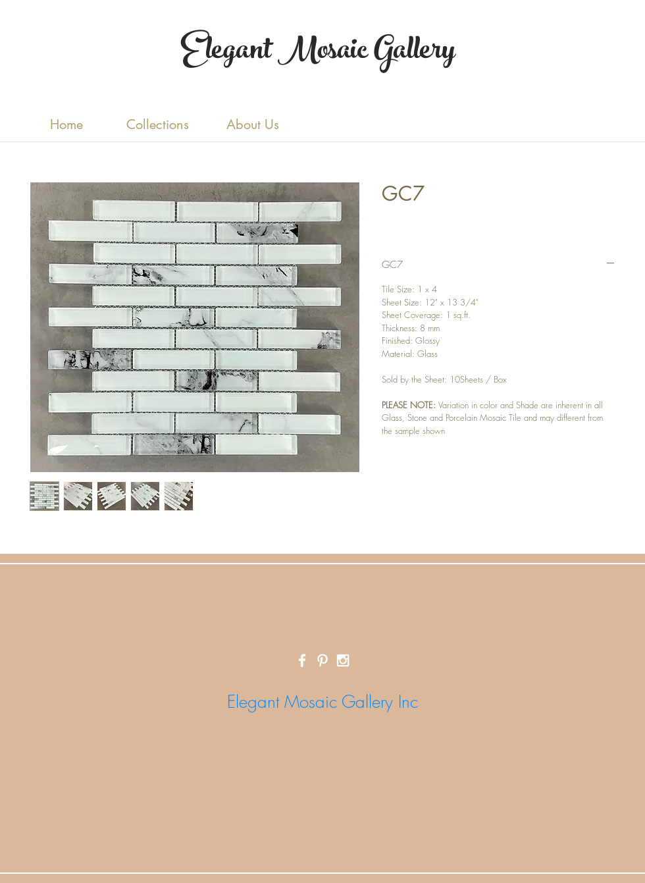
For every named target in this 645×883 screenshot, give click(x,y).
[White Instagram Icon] (342, 660)
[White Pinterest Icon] (322, 660)
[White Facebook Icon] (302, 660)
